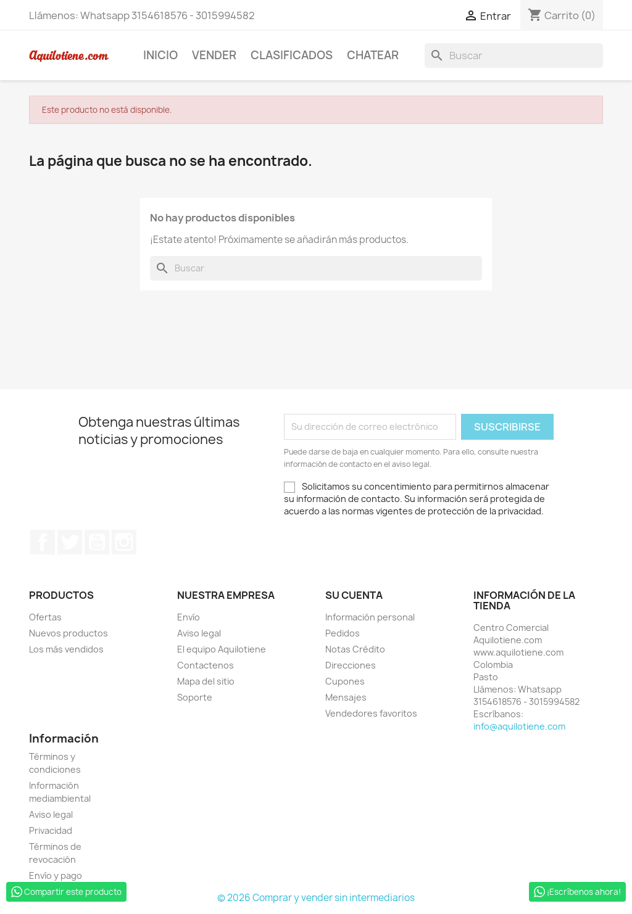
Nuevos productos (68, 633)
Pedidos (342, 633)
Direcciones (350, 665)
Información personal (370, 617)
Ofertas (45, 617)
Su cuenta (354, 595)
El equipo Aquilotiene (221, 649)
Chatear (373, 55)
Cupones (345, 681)
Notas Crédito (355, 649)
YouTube (97, 542)
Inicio (160, 55)
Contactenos (205, 665)
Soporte (194, 697)
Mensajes (346, 697)
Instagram (124, 542)
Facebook (42, 542)
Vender (214, 55)
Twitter (69, 542)
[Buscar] (514, 55)
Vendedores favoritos (371, 713)
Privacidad (50, 830)
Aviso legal (199, 633)
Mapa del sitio (206, 681)
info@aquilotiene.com (519, 726)
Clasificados (292, 55)
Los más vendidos (66, 649)
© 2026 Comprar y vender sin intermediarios (316, 897)
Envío (188, 617)
